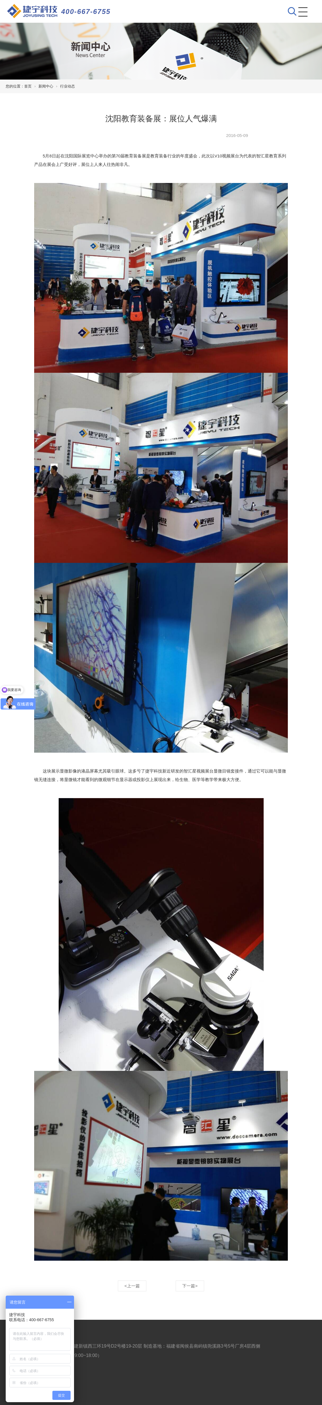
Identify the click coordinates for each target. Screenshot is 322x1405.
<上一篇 (132, 1285)
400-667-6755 (85, 11)
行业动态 (67, 86)
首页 (28, 86)
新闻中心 (45, 86)
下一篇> (190, 1285)
